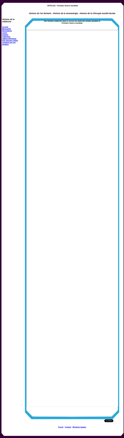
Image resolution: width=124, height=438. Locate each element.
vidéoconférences (9, 39)
